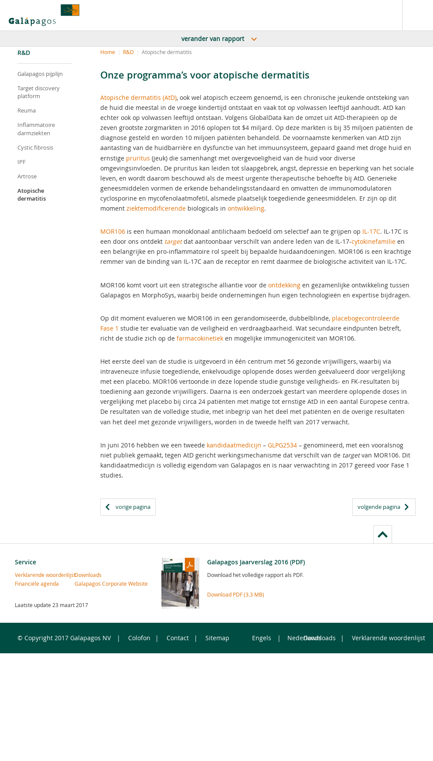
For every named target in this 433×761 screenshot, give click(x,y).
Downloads (88, 574)
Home (107, 51)
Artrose (27, 176)
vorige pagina (133, 507)
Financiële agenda (29, 583)
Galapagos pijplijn (40, 74)
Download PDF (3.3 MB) (235, 594)
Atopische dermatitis (31, 194)
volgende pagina (379, 507)
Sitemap (217, 638)
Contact (178, 638)
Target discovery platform (38, 92)
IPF (21, 162)
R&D (128, 51)
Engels (261, 638)
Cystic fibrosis (35, 147)
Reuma (26, 110)
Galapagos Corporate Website (89, 583)
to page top (382, 534)
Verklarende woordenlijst (29, 574)
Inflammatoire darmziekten (36, 129)
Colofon (139, 638)
